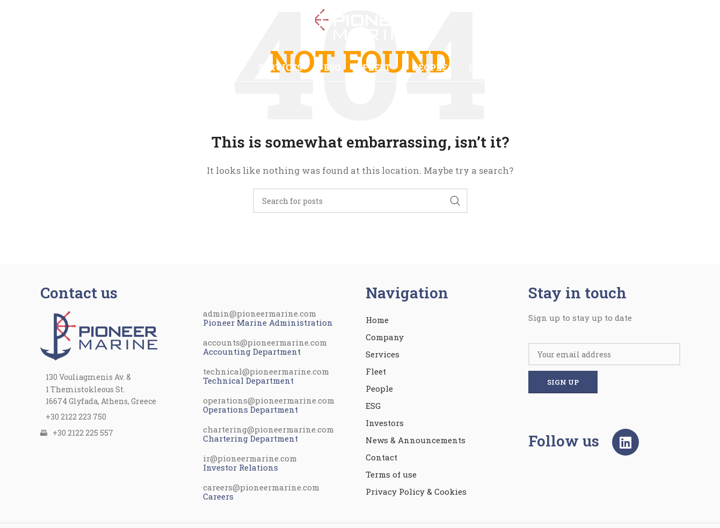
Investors (385, 422)
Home (377, 319)
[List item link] (116, 417)
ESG (373, 405)
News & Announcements (416, 440)
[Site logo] (360, 25)
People (379, 388)
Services (382, 354)
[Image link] (98, 334)
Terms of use (391, 474)
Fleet (376, 371)
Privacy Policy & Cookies (416, 491)
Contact (381, 457)
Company (385, 337)
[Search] (360, 200)
